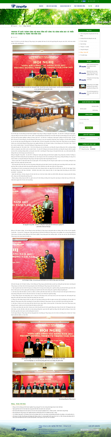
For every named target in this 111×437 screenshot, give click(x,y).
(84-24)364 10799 (44, 431)
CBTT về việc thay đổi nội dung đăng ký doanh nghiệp (92, 66)
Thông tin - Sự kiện (84, 46)
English (76, 1)
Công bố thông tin (84, 49)
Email (84, 1)
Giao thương (83, 44)
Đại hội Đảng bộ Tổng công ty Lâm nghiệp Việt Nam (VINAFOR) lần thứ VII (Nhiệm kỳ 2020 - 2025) (35, 412)
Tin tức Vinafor (83, 41)
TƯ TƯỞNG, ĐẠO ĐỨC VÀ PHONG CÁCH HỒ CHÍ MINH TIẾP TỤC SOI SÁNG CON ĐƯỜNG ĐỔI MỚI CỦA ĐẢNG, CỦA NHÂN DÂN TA (43, 414)
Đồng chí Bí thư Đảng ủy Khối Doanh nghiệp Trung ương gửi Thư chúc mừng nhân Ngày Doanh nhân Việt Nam (38, 407)
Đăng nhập (92, 1)
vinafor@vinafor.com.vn (45, 433)
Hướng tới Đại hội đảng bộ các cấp (88, 38)
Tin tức (20, 26)
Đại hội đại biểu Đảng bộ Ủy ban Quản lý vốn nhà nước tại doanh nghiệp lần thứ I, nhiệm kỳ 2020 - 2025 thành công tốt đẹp (40, 410)
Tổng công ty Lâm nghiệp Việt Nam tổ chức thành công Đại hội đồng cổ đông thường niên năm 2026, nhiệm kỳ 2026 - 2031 (93, 88)
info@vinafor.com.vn (55, 433)
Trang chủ (15, 26)
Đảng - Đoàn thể (27, 26)
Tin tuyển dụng (83, 55)
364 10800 (56, 431)
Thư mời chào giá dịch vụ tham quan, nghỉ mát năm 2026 (92, 93)
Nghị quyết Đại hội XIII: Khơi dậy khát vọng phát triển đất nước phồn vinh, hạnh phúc (32, 408)
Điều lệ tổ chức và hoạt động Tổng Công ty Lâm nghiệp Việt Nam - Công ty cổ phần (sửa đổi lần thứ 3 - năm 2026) (93, 75)
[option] (89, 80)
